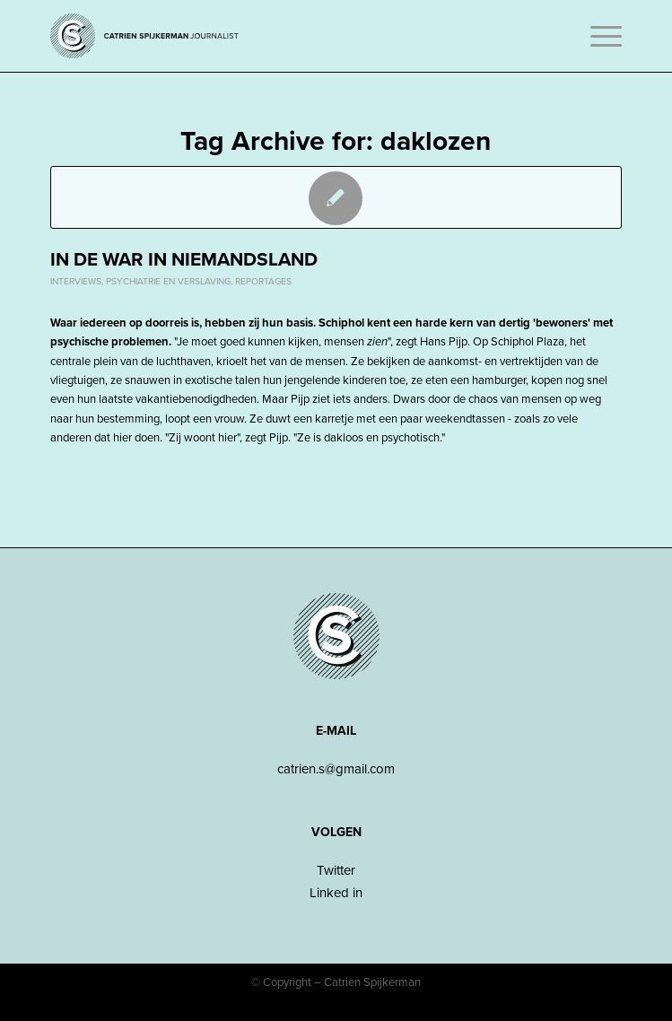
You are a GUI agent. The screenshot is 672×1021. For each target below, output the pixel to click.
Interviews (75, 281)
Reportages (263, 281)
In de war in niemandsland (184, 260)
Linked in (336, 893)
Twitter (336, 870)
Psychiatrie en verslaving (168, 281)
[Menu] (597, 36)
